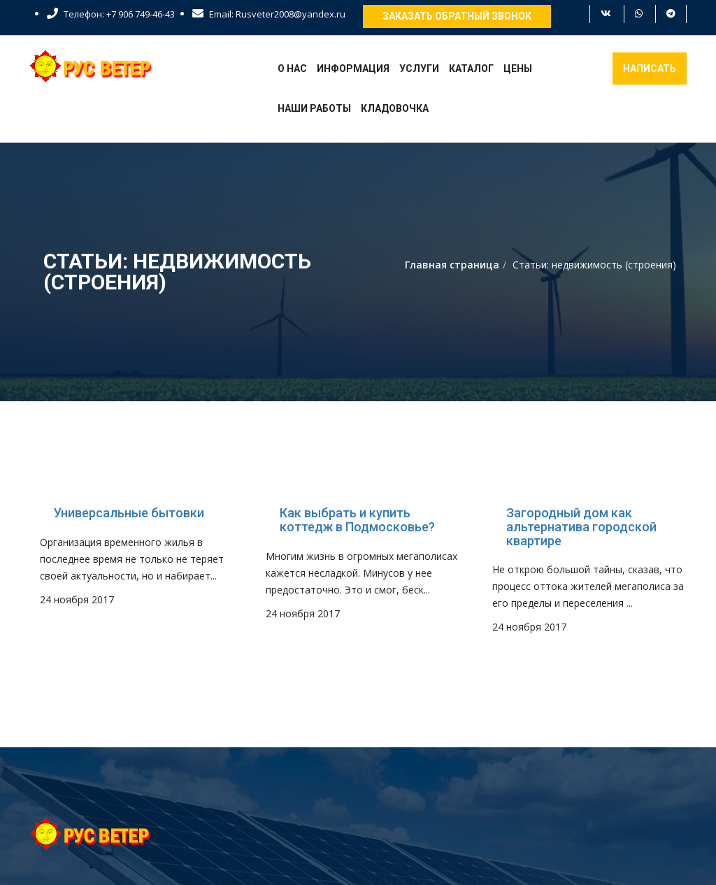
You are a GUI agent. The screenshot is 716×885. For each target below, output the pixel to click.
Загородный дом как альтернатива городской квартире (581, 526)
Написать (649, 68)
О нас (292, 68)
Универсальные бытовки (129, 513)
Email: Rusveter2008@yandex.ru (268, 14)
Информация (353, 68)
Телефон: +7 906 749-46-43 (111, 14)
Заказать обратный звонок (456, 16)
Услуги (419, 68)
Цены (517, 68)
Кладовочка (395, 108)
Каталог (471, 68)
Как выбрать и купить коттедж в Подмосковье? (357, 520)
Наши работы (314, 108)
